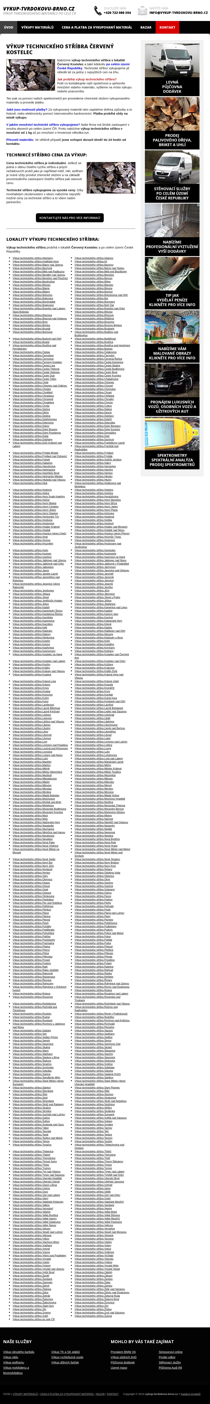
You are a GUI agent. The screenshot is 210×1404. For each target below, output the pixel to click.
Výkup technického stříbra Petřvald (94, 906)
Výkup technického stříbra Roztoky (32, 1013)
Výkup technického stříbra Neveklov (33, 839)
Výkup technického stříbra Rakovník (33, 973)
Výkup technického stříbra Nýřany (93, 869)
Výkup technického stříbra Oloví (92, 879)
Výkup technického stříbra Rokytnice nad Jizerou (102, 983)
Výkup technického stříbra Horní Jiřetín (34, 510)
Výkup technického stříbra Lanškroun (33, 704)
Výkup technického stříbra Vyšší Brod (33, 1272)
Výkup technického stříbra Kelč (30, 627)
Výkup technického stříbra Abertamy (33, 258)
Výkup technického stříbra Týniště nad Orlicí (99, 1175)
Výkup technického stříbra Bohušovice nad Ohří (101, 295)
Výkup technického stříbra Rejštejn (94, 976)
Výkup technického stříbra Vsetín (31, 1262)
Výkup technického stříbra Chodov (32, 389)
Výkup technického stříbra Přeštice (94, 950)
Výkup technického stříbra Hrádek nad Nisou (99, 530)
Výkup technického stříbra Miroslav (32, 788)
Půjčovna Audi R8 (170, 1367)
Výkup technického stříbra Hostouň (94, 523)
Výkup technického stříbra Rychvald (95, 1023)
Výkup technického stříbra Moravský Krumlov (38, 812)
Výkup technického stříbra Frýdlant (94, 452)
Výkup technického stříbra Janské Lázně (35, 573)
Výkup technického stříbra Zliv (29, 1309)
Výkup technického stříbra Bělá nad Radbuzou (38, 271)
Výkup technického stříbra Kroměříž (94, 688)
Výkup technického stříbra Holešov (94, 489)
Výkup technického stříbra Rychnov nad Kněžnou (102, 1020)
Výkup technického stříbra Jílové (31, 597)
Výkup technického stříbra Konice (31, 644)
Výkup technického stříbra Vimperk (94, 1235)
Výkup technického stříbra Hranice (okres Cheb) (39, 533)
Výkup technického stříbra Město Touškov (98, 772)
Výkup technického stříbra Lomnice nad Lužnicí (101, 741)
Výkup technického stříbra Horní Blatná (34, 503)
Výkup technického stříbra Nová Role (95, 842)
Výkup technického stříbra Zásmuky (32, 1282)
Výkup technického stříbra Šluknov (32, 1060)
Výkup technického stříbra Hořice (31, 500)
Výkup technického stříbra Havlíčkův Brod (36, 473)
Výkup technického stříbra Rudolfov (94, 1017)
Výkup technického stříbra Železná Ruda (97, 1295)
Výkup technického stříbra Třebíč (93, 1151)
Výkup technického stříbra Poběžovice (96, 923)
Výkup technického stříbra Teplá (30, 1134)
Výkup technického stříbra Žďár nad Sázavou (100, 1289)
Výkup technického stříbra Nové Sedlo (34, 859)
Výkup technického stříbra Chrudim (94, 399)
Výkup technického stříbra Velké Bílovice (97, 1215)
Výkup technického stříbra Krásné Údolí (97, 681)
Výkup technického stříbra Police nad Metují (99, 933)
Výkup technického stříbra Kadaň (31, 607)
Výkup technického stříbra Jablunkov (33, 567)
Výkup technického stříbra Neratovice (33, 835)
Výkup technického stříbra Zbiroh (31, 1285)
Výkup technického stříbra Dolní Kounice (97, 429)
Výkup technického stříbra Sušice (31, 1117)
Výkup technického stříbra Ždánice (32, 1289)
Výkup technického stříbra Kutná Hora (96, 698)
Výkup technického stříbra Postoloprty (34, 939)
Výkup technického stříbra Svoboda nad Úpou (38, 1124)
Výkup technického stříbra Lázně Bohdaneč (99, 708)
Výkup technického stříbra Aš (91, 261)
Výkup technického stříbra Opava (31, 882)
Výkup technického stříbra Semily (31, 1040)
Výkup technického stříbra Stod (30, 1097)
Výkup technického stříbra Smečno (32, 1064)
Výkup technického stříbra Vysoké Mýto (97, 1265)
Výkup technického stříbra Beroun (93, 278)
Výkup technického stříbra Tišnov (31, 1141)
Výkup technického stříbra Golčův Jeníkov (98, 459)
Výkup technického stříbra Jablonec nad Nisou (100, 560)
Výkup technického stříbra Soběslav (95, 1067)
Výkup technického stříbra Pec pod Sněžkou (37, 903)
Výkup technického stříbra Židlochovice (34, 1302)
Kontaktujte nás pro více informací (69, 218)
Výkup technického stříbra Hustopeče (95, 553)
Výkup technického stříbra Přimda (93, 956)
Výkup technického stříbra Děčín (31, 412)
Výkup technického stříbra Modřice (94, 802)
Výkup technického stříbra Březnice (32, 315)
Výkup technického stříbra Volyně (31, 1248)
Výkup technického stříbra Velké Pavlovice (98, 1222)
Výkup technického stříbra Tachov (93, 1128)
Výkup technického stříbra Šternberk (33, 1091)
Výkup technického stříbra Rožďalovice (34, 1003)
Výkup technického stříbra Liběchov (94, 721)
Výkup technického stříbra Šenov (93, 1040)
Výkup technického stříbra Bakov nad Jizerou (38, 264)
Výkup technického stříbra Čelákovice (96, 352)
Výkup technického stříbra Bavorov (94, 264)
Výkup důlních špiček (65, 1362)
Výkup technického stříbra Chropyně (33, 399)
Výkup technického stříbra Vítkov (31, 1238)
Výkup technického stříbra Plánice (32, 916)
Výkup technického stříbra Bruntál (31, 328)
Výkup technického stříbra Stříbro (93, 1107)
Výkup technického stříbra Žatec (92, 1282)
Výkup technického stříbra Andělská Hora (36, 261)
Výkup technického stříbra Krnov (31, 688)
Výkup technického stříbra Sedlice (94, 1037)
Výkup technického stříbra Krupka (31, 691)
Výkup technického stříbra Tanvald (32, 1131)
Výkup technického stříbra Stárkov (32, 1087)
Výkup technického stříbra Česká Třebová (36, 369)
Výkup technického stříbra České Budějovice (99, 369)
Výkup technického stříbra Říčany (93, 980)
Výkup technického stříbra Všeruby (94, 1258)
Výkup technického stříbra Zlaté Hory (33, 1306)
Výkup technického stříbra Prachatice (33, 943)
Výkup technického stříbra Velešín (32, 1211)
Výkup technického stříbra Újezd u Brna (35, 1185)
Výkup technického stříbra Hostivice (32, 520)
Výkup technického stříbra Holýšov (94, 493)
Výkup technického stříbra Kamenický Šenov (37, 610)
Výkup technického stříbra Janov (31, 570)
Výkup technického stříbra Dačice (31, 409)
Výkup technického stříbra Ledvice (32, 714)
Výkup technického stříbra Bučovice (32, 332)
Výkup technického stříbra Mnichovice (34, 798)
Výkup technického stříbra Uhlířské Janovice (99, 1181)
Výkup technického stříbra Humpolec (95, 550)
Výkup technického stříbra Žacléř (31, 1275)
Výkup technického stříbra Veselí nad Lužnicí (38, 1232)
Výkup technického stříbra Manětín (32, 761)
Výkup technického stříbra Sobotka (32, 1070)
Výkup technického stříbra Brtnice (31, 325)
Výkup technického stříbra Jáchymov (95, 567)
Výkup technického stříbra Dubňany (32, 439)
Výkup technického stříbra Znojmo (32, 1312)
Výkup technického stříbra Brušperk (94, 328)
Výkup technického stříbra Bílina (92, 281)
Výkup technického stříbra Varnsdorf (33, 1208)
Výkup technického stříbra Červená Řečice (98, 358)
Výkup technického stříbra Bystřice (94, 342)
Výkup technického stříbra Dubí (92, 436)
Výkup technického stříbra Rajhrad (94, 970)
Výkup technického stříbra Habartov (32, 463)
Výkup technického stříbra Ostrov (93, 892)
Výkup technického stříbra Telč (92, 1131)
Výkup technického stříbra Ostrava (32, 892)
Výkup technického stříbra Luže (30, 758)
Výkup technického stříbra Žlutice (93, 1309)
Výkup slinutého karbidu (18, 1352)
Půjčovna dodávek (123, 1362)
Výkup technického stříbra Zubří (30, 1316)
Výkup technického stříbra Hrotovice (95, 540)
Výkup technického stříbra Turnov (93, 1168)
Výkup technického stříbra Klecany (94, 634)
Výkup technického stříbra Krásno (31, 684)
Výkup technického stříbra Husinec (32, 553)
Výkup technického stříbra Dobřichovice (35, 419)
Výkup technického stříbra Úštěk (93, 1191)
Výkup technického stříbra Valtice (31, 1205)
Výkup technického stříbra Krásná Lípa (34, 681)
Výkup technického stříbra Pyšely (93, 963)
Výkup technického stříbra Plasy (92, 916)
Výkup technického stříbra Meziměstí (95, 775)
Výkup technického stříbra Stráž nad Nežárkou (100, 1101)
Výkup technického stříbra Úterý (30, 1198)
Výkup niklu (10, 1357)
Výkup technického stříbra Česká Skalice (97, 365)
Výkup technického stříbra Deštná (31, 416)
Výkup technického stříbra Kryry (92, 691)
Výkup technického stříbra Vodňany (32, 1245)
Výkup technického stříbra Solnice (32, 1074)
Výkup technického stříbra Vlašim (93, 1242)
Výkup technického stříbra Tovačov (32, 1144)
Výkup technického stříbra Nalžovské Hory (36, 822)
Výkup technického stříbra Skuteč (93, 1047)
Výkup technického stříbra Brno (30, 322)
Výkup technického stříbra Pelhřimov (33, 906)
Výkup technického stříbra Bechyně (32, 268)
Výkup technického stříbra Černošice (33, 355)
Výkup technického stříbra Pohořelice (33, 933)
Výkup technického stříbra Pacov (93, 896)
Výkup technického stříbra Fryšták (94, 456)
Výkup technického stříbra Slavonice (95, 1057)
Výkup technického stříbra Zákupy (94, 1275)
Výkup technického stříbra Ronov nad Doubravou (102, 986)
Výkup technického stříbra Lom (30, 741)
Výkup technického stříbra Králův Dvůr (96, 671)
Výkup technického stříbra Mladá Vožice (97, 795)
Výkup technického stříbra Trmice (93, 1164)
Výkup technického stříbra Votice (93, 1248)
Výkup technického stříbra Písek (92, 909)
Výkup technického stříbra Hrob (30, 536)
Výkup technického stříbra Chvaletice (33, 402)
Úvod (8, 27)
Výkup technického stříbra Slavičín (94, 1054)
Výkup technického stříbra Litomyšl (32, 735)
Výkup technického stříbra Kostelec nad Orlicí (100, 661)
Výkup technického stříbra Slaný (31, 1050)
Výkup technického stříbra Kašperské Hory (98, 620)
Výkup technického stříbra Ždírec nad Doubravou (102, 1292)
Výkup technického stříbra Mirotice (32, 792)
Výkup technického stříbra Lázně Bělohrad (36, 708)
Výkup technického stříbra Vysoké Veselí (97, 1269)
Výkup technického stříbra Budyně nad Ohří (37, 338)
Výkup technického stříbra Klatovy (32, 634)
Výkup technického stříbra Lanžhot (94, 704)
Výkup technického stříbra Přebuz (31, 946)
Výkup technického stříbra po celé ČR (34, 1319)
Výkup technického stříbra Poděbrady (33, 929)
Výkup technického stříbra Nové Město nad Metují (102, 849)
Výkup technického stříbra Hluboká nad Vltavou (39, 479)
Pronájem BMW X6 (123, 1352)
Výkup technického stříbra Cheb (30, 382)
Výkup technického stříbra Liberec (32, 725)
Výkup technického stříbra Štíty (30, 1094)
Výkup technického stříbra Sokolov (94, 1070)
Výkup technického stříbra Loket (92, 738)
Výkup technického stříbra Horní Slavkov (35, 513)
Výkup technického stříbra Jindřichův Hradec (37, 600)
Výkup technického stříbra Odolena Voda (97, 872)
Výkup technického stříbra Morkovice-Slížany (100, 812)
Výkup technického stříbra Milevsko (94, 782)
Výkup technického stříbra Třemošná (95, 1154)
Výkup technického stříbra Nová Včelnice (35, 845)
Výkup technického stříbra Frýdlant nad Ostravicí (40, 456)
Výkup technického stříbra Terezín (94, 1138)
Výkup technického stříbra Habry (93, 463)
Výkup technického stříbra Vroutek (32, 1258)
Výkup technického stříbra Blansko (94, 285)
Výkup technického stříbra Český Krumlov (98, 375)
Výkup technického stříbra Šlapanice (95, 1050)
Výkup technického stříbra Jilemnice (95, 594)
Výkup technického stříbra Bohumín (32, 295)
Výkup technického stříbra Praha (93, 943)
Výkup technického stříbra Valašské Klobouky (38, 1201)
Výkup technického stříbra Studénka (95, 1111)
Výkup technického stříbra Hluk (30, 483)
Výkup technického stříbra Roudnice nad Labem (101, 993)
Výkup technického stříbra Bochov (94, 291)
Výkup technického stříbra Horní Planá (96, 510)
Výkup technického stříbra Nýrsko (31, 872)
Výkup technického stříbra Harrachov (95, 466)
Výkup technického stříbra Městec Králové (98, 768)
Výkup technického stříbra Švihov (31, 1121)
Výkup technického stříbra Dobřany (94, 416)
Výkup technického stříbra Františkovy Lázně (100, 442)
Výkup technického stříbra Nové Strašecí (97, 859)
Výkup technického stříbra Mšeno (93, 815)
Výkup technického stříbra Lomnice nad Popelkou (40, 745)
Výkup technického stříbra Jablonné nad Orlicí (38, 563)
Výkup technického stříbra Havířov (94, 469)
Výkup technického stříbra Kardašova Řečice (38, 614)
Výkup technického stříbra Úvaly (92, 1198)
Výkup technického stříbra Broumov (94, 322)
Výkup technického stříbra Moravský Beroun (99, 808)
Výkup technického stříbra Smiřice (94, 1064)
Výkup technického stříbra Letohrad (94, 714)
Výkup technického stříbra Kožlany (94, 664)
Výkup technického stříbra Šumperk (94, 1114)
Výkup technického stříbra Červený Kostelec (37, 362)
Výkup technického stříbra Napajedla (33, 825)
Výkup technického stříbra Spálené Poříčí (98, 1074)
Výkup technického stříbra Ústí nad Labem (36, 1195)
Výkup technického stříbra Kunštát (94, 694)
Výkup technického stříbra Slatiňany (33, 1054)
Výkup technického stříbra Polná (93, 936)
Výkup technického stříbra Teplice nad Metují (38, 1138)
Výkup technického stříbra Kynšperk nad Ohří (100, 701)
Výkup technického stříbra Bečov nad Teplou (99, 268)
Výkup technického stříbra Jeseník (94, 583)
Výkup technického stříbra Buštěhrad (95, 338)
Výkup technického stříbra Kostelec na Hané (37, 654)
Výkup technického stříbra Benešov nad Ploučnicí (40, 278)
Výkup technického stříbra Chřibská (94, 395)
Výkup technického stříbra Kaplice (94, 610)
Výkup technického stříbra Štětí (92, 1091)
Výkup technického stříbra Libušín (31, 728)
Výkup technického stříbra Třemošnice (34, 1158)
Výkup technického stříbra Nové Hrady (96, 845)
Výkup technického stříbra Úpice (93, 1188)
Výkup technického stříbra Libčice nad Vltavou (38, 721)
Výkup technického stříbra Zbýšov (93, 1285)
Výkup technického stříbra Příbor (31, 953)
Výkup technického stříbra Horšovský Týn (36, 516)
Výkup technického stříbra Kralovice (95, 667)
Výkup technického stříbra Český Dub (34, 375)
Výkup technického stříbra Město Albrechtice (37, 772)
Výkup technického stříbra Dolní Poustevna (37, 432)
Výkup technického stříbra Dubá (30, 436)
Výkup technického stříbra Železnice (33, 1299)
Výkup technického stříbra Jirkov (31, 604)
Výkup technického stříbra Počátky (32, 926)
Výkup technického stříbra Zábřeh (93, 1272)
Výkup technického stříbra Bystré (31, 342)
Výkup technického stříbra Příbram (94, 953)
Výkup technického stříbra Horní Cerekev (36, 506)
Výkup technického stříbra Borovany (95, 301)
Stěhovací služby (170, 1362)
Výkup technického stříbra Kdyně (93, 624)
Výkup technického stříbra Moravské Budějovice (39, 808)
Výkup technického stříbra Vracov (31, 1252)
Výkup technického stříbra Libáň (92, 718)
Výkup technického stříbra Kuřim (31, 698)
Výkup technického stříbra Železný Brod (97, 1299)
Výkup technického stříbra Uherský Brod (97, 1178)
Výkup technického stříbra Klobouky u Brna (99, 637)
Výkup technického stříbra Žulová (93, 1316)
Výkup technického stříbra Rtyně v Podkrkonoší (101, 1013)
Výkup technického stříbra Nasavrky (95, 825)
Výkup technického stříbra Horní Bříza (96, 503)
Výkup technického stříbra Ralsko (93, 973)
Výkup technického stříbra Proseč (31, 960)
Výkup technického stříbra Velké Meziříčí (97, 1218)
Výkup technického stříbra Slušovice (95, 1060)
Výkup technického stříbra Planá (31, 913)
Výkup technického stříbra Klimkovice (33, 637)
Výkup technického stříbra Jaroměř (94, 573)
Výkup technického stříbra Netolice (94, 835)
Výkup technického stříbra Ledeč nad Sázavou (101, 711)
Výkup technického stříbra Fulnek (31, 459)
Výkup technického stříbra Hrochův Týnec (98, 536)
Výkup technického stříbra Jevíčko (94, 587)
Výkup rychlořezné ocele (67, 1357)
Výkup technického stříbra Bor (91, 298)
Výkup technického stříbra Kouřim (31, 664)
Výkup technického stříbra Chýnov (94, 402)
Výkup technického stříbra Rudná (31, 1017)
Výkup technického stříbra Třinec (31, 1164)
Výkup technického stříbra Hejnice (94, 473)
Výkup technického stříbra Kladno (93, 627)
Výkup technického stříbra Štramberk (33, 1101)
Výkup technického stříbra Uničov (31, 1188)
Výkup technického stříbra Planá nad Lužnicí (99, 913)
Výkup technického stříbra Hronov (31, 540)
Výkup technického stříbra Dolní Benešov (98, 426)
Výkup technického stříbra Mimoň (93, 785)
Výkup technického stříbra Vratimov (94, 1252)
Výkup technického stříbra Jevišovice (33, 590)
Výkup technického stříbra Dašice (93, 409)
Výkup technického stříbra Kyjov (31, 701)
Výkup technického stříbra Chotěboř (33, 392)
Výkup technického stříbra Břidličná (94, 318)
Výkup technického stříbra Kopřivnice (33, 647)
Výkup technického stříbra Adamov (94, 258)
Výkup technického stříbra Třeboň (31, 1154)
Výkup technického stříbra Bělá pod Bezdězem (101, 271)
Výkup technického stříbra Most (30, 815)
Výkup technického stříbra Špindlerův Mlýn (36, 1077)
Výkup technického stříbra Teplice (93, 1134)
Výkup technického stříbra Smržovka (33, 1067)
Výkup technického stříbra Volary (93, 1245)
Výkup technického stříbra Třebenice (33, 1151)
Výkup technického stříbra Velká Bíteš (96, 1211)
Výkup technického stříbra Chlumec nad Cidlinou (40, 385)
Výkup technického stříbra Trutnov (32, 1168)
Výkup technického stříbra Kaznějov (33, 624)
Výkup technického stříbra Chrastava (33, 395)
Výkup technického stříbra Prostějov (95, 960)
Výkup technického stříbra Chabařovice (96, 379)
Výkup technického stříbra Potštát (93, 939)
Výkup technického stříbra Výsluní (32, 1265)
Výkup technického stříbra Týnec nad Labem (99, 1171)
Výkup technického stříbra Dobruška (95, 422)
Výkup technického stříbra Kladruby (32, 630)
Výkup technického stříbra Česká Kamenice (99, 362)
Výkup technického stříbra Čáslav (31, 352)
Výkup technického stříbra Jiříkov (93, 600)
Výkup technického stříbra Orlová (31, 886)
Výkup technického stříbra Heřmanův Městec (38, 476)
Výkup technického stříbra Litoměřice (95, 731)
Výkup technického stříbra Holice (31, 493)
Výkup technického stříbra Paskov (94, 899)
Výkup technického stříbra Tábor (31, 1128)
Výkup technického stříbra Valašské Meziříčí (99, 1201)
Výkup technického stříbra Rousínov (33, 997)
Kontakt (167, 27)
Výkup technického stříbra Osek (30, 889)
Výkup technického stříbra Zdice (31, 1292)
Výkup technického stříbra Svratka (94, 1124)
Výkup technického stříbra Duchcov (94, 439)
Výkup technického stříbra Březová (94, 315)
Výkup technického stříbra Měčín (93, 765)
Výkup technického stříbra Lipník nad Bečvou (100, 728)
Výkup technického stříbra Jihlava (31, 594)
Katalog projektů (191, 1394)
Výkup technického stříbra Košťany (94, 651)
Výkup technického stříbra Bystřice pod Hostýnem (102, 345)
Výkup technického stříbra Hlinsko (94, 476)
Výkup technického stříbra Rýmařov (94, 1027)
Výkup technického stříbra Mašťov (32, 765)
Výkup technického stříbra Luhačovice (96, 755)
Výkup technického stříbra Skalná (31, 1047)
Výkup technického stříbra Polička (31, 936)
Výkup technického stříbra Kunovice (33, 694)
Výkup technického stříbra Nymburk (32, 869)
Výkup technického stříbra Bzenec (94, 348)
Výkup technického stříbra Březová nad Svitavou (40, 318)
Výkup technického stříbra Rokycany (33, 983)
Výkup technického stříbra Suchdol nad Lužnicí (39, 1114)
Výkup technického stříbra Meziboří (32, 775)
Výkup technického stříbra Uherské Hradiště (37, 1178)
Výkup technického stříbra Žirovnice (94, 1302)
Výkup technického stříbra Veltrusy (94, 1225)
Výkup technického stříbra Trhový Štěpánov (99, 1161)
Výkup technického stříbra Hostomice (33, 523)
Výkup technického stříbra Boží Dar (94, 305)
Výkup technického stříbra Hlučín (93, 479)
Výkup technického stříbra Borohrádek (34, 301)
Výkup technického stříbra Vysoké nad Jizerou (38, 1269)
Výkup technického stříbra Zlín (91, 1306)
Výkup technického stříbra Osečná (94, 886)
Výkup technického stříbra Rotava (31, 993)
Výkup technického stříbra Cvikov (93, 405)
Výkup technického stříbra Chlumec (94, 382)
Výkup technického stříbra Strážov (32, 1107)
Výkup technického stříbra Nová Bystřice (97, 839)
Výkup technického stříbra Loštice (93, 745)
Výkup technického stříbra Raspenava (34, 976)
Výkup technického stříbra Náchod (94, 819)
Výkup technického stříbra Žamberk (32, 1279)
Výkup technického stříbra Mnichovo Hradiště (100, 798)
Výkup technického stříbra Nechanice (33, 829)
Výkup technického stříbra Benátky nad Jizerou (39, 274)
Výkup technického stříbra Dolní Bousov (35, 429)
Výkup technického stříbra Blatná (31, 288)
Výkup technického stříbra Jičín (92, 590)
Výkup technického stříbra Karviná (94, 617)
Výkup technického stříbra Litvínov (32, 738)
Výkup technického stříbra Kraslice (32, 674)
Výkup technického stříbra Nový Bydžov (97, 862)
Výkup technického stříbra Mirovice (94, 792)
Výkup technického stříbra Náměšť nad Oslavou (101, 822)
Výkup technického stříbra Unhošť (94, 1185)
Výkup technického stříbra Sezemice (33, 1044)
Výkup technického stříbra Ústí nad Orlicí (97, 1195)
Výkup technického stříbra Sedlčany (95, 1033)
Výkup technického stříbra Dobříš (93, 419)
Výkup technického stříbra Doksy (31, 426)
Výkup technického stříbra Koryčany (95, 647)
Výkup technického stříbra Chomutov (95, 389)
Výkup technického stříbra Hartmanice (34, 469)
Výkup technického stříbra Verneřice (95, 1228)
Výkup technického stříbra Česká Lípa (34, 365)
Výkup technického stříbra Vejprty (93, 1208)
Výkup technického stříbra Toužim (93, 1141)
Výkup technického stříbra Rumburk (32, 1020)
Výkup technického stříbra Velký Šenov (34, 1225)
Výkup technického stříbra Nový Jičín (33, 866)
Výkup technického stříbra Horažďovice (96, 496)
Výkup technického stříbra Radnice (94, 966)
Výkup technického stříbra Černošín (94, 355)
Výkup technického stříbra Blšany (31, 291)
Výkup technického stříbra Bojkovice (33, 298)
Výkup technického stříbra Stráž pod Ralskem (38, 1104)
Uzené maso (119, 1367)
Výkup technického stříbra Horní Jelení (96, 506)
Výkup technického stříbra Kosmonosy (34, 651)
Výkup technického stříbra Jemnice (94, 580)
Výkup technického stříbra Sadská (32, 1030)
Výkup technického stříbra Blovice (93, 288)
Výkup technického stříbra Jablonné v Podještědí (102, 563)
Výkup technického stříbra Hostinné (94, 516)
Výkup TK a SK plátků (65, 1352)
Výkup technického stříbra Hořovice (94, 513)
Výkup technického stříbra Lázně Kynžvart (36, 711)
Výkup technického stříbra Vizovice (94, 1238)
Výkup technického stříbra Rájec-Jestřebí (36, 970)
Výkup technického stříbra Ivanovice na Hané (100, 557)
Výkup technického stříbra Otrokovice (33, 896)
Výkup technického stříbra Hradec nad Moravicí (101, 526)
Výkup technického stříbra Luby (92, 751)
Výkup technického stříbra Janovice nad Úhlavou (102, 570)
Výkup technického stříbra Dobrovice (33, 422)
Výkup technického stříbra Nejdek (93, 829)
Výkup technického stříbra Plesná (31, 919)
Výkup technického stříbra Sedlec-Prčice (35, 1037)
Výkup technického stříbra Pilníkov (32, 909)
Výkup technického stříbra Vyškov (93, 1262)
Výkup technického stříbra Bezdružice (34, 281)
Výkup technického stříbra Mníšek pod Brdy (37, 802)
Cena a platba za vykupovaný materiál (97, 27)
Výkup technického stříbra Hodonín (32, 489)
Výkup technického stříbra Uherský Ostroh (36, 1181)
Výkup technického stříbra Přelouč (94, 946)
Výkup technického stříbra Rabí (30, 966)
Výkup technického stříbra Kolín (92, 641)
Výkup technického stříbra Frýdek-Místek (35, 452)
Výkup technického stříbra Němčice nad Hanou (39, 832)
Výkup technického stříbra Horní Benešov (98, 500)
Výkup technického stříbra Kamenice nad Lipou (101, 607)
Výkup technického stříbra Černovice (33, 358)
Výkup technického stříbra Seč (30, 1033)
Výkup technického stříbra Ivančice (32, 557)
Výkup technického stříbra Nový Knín (95, 866)
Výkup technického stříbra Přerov (31, 950)
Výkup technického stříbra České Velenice (36, 372)
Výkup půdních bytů (123, 1357)
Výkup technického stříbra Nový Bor (33, 862)
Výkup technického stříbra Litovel (93, 735)
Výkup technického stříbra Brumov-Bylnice (98, 325)
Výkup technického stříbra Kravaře (94, 684)
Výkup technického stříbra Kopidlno (94, 644)
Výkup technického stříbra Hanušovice (34, 466)
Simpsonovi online (171, 1352)
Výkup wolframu (13, 1362)
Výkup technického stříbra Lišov (30, 731)
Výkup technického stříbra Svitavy (93, 1121)
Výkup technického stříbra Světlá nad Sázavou (101, 1117)
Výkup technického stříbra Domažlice (95, 432)
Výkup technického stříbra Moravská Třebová (100, 805)
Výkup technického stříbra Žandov (94, 1279)
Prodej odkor (167, 1357)
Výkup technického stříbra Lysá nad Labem (99, 758)
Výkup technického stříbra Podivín (94, 929)
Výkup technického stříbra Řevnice (32, 980)
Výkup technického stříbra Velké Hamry (34, 1218)
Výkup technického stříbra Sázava (94, 1030)
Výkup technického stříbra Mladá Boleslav (36, 795)
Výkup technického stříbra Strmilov (32, 1111)
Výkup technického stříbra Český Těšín (34, 379)
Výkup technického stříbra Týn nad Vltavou (36, 1171)
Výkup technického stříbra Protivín (32, 963)
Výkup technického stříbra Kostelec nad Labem (39, 661)
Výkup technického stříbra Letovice (32, 718)
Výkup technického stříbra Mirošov (94, 788)
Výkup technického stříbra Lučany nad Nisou (37, 755)
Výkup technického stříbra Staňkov (94, 1077)
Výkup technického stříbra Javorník (94, 577)
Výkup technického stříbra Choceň (94, 385)
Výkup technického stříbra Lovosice (32, 751)
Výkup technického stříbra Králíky (31, 667)
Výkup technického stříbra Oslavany (95, 889)
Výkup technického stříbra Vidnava (32, 1235)
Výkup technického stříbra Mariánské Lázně (99, 761)
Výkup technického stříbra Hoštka (93, 520)
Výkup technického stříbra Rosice (93, 990)
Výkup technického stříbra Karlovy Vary (96, 614)
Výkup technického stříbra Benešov (94, 274)
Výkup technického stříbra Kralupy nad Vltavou (39, 671)
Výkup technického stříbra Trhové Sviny (35, 1161)
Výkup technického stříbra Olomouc (32, 879)
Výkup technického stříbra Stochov (94, 1094)
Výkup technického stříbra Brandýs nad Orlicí (100, 308)
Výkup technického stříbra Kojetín (31, 641)
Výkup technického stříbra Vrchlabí (94, 1255)
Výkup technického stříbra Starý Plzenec (97, 1087)
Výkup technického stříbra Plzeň (31, 923)
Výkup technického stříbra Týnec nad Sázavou (38, 1175)
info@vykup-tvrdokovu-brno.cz (179, 12)
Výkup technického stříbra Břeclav (94, 311)
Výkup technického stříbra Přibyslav (32, 956)
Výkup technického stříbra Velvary (32, 1228)
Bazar (145, 27)
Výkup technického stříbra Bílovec (32, 285)
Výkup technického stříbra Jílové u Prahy (97, 597)
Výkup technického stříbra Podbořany (95, 926)
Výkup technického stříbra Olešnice (94, 876)
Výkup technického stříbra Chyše (31, 405)
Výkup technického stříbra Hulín (30, 550)
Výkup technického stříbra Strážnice (95, 1104)
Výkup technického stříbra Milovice (32, 785)
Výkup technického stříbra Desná (93, 412)
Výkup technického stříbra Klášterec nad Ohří (100, 630)
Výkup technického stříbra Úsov (30, 1191)
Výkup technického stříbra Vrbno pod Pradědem (39, 1255)
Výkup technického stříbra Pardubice (33, 899)
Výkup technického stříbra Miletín (31, 782)
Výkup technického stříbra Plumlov (94, 919)
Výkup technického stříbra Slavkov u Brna (36, 1057)
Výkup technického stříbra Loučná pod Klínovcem (40, 748)
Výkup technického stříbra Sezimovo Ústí (98, 1044)
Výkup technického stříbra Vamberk (94, 1205)
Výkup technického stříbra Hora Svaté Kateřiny (39, 496)
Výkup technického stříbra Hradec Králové (36, 526)
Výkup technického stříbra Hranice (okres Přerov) (102, 533)
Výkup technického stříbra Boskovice (33, 305)
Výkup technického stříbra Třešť (92, 1158)
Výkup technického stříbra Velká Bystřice (35, 1215)
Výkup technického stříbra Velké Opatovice (36, 1222)
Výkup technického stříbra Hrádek (31, 530)
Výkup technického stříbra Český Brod (96, 372)
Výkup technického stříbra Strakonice (95, 1097)
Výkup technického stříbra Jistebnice (95, 604)
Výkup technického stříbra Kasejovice (33, 620)
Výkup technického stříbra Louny (93, 748)
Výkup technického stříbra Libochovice (96, 725)
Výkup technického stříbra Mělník (31, 768)
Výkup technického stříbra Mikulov (94, 778)
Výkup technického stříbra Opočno (94, 882)
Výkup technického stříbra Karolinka (33, 617)
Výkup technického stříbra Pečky (93, 903)
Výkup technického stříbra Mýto (30, 819)
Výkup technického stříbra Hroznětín (33, 543)
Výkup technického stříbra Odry (30, 876)
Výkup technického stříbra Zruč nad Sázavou (100, 1312)
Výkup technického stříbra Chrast (93, 392)
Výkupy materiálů (37, 27)
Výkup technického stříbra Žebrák (31, 1295)
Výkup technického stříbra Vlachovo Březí (36, 1242)
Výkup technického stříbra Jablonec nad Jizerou (39, 560)
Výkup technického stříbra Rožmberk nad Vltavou (102, 1003)
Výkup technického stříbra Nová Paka (34, 842)
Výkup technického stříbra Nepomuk (95, 832)
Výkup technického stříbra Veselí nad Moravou (100, 1232)
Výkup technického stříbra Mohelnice (33, 805)
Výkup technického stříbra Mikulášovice (35, 778)
